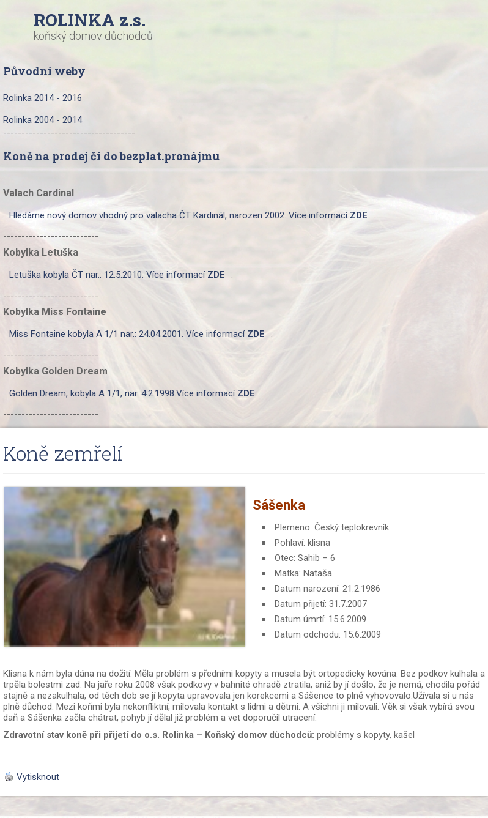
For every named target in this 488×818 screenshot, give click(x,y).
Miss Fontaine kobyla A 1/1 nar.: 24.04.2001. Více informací (137, 334)
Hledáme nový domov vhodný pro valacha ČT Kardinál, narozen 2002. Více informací (188, 215)
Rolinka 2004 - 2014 (42, 119)
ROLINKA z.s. (90, 20)
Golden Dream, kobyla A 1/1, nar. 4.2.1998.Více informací (132, 393)
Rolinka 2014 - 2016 (42, 97)
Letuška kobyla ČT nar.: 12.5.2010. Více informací (117, 274)
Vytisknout (31, 777)
